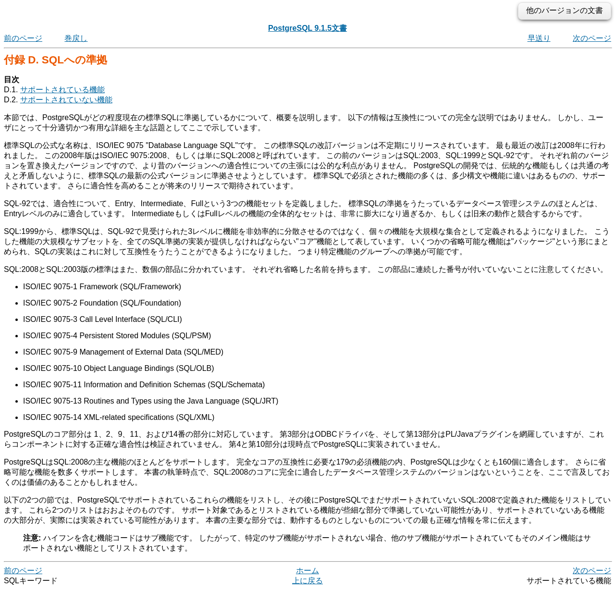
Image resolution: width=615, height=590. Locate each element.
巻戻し (75, 38)
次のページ (592, 38)
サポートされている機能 (62, 90)
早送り (539, 38)
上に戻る (307, 581)
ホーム (307, 570)
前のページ (23, 38)
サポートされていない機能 (66, 100)
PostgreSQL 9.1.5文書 (307, 28)
